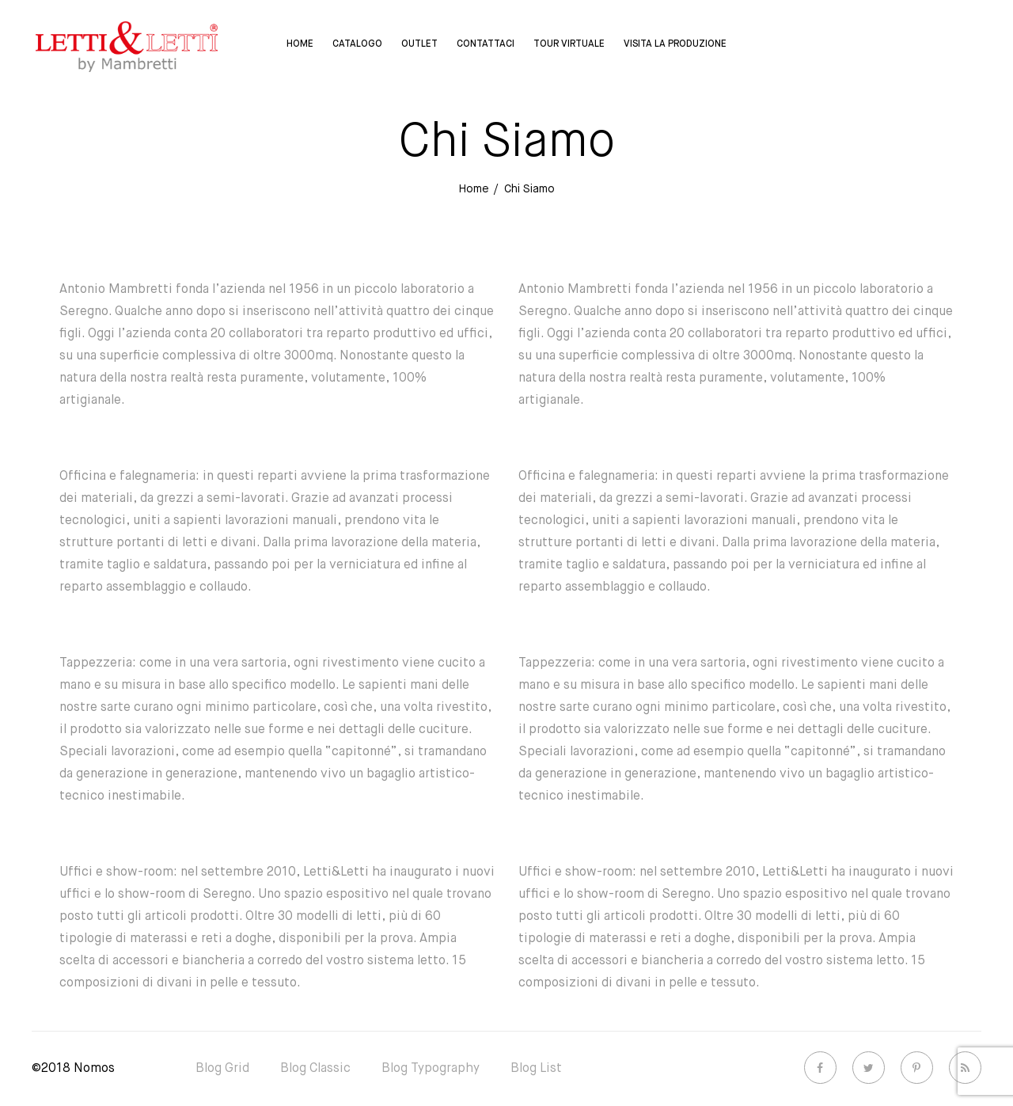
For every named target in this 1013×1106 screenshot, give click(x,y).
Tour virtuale (569, 44)
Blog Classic (315, 1068)
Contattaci (485, 44)
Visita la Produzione (675, 44)
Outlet (419, 44)
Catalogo (357, 44)
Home (299, 44)
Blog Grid (222, 1068)
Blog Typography (430, 1068)
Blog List (536, 1068)
